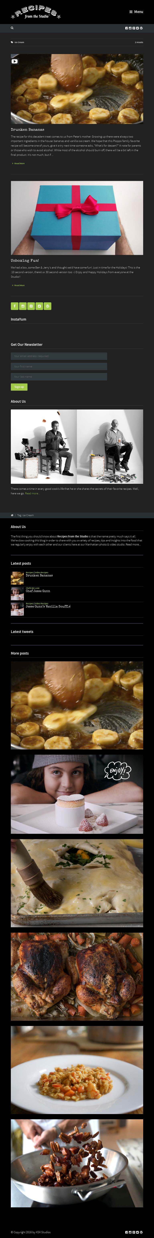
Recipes (29, 572)
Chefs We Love (33, 588)
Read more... (32, 493)
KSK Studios (43, 1232)
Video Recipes (41, 572)
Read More (19, 163)
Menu (136, 11)
